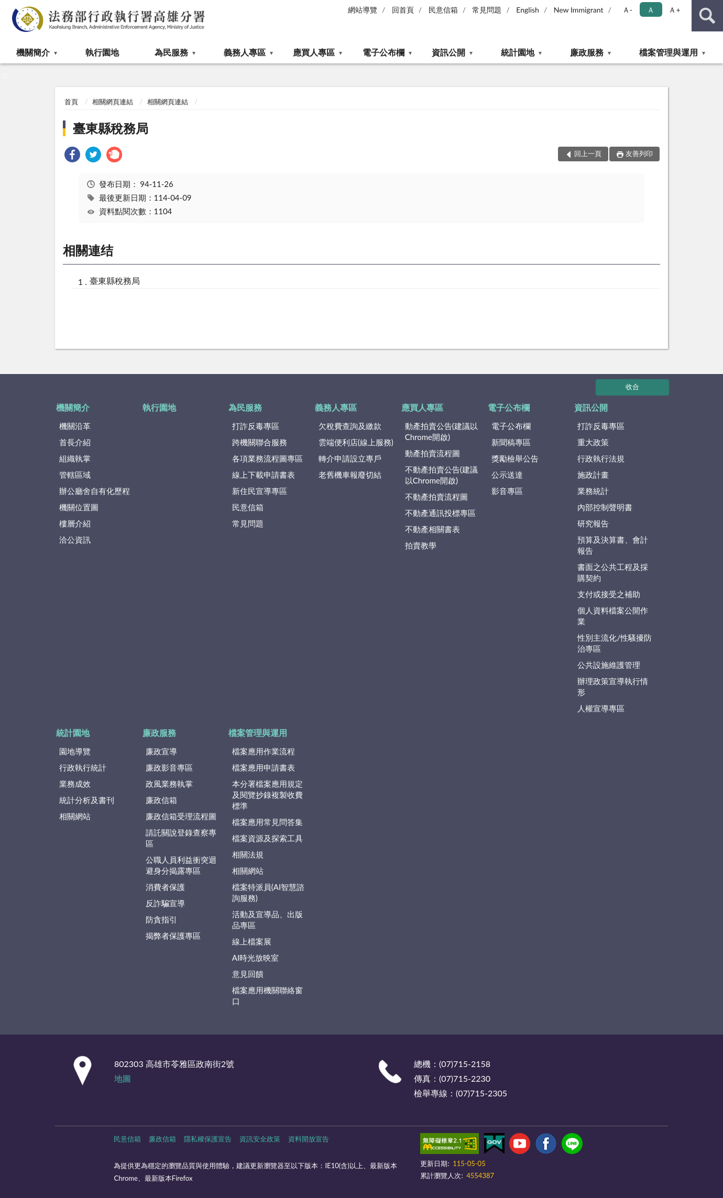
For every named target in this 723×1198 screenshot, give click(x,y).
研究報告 (593, 523)
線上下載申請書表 (263, 474)
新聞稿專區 (511, 442)
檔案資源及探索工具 (267, 838)
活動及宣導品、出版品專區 (267, 919)
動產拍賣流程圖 (432, 453)
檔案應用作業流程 (263, 751)
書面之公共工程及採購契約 (612, 572)
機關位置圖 (78, 507)
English (527, 9)
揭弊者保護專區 (173, 935)
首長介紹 (75, 442)
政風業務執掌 (169, 783)
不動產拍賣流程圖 (436, 496)
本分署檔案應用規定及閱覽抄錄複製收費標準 (267, 794)
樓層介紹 (75, 523)
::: (8, 8)
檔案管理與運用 (668, 52)
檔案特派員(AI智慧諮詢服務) (268, 892)
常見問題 (486, 9)
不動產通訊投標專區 (440, 513)
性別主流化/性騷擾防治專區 (614, 643)
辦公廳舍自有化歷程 (94, 491)
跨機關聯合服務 (259, 442)
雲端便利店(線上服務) (356, 442)
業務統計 (593, 491)
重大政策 (593, 442)
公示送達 (507, 474)
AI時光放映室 (255, 957)
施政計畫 (593, 474)
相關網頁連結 (112, 101)
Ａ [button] (650, 9)
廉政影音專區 (169, 767)
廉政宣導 (161, 751)
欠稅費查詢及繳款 (350, 426)
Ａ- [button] (627, 9)
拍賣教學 (420, 545)
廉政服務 (587, 52)
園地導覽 (75, 751)
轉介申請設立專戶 (350, 458)
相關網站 (75, 816)
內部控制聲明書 (604, 507)
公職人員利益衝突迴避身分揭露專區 (181, 865)
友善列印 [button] (639, 153)
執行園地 (102, 52)
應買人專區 (314, 52)
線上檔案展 (251, 941)
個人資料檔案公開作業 (612, 616)
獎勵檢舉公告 (515, 458)
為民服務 (171, 52)
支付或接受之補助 (608, 594)
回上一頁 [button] (587, 153)
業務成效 (75, 783)
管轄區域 (75, 474)
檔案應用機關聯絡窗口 (267, 995)
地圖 (122, 1078)
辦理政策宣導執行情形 (612, 686)
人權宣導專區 (601, 708)
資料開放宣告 (308, 1139)
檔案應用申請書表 (263, 767)
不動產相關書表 (432, 529)
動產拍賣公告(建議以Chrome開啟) (441, 431)
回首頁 (403, 9)
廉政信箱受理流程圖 (181, 816)
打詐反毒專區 (255, 426)
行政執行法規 (601, 458)
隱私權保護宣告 (208, 1139)
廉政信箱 (161, 800)
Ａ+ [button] (674, 9)
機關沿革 (75, 426)
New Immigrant (579, 9)
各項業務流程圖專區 (267, 458)
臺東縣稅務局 (110, 128)
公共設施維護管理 (608, 664)
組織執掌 (75, 458)
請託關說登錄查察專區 (181, 838)
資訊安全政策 (259, 1139)
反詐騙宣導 (165, 903)
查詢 (707, 15)
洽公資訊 (75, 539)
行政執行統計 (82, 767)
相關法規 (248, 854)
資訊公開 (448, 52)
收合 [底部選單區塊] (632, 386)
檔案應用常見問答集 (267, 822)
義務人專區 (245, 52)
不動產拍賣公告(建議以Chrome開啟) (441, 475)
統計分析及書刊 (86, 800)
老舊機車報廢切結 (350, 474)
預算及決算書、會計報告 (612, 545)
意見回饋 (248, 974)
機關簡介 (33, 52)
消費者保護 (165, 887)
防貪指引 (161, 919)
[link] (72, 156)
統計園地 (517, 52)
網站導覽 (362, 9)
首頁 (71, 101)
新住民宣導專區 (259, 491)
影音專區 (507, 491)
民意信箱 (443, 9)
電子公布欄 (383, 52)
